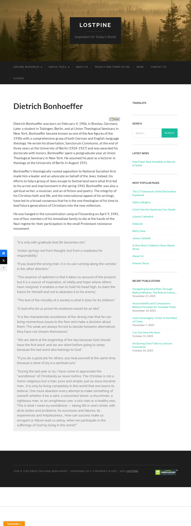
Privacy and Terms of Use (112, 67)
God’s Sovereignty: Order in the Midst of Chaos (154, 319)
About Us (82, 67)
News (140, 67)
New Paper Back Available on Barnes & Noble (153, 163)
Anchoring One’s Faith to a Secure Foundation (152, 345)
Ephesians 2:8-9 (81, 471)
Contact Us (158, 67)
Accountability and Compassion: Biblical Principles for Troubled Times (154, 305)
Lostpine (95, 25)
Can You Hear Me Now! (146, 332)
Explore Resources (26, 67)
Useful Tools (57, 67)
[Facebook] (3, 253)
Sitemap (18, 78)
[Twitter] (3, 260)
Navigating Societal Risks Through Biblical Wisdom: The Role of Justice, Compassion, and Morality (153, 290)
